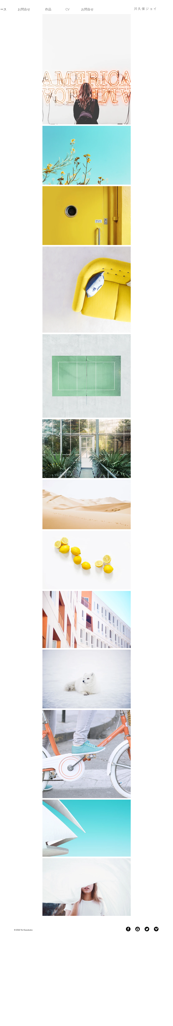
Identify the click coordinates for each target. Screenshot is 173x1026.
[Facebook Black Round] (128, 929)
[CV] (67, 9)
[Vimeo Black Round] (156, 929)
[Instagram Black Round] (137, 929)
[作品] (48, 9)
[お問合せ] (24, 9)
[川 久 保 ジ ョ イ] (132, 9)
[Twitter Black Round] (147, 929)
